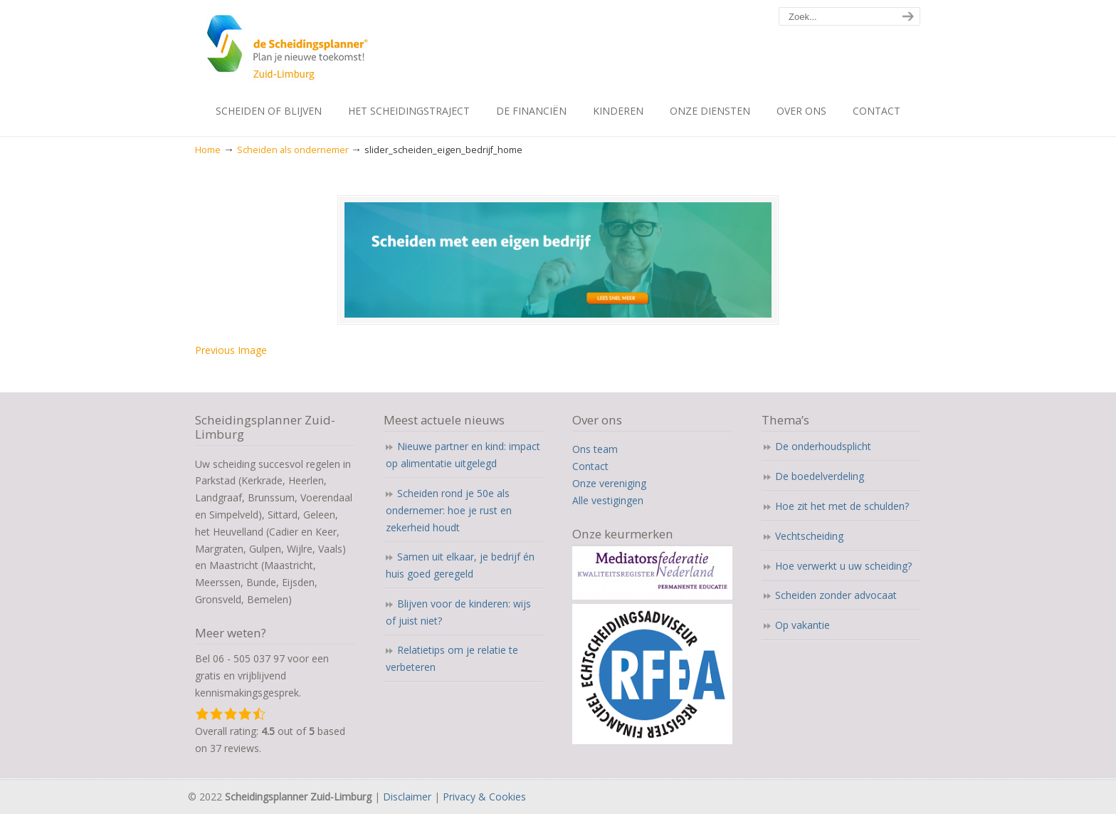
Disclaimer (407, 796)
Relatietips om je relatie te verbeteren (452, 658)
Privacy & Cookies (484, 796)
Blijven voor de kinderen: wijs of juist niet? (458, 612)
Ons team (595, 449)
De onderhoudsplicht (823, 446)
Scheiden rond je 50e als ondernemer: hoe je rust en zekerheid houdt (449, 510)
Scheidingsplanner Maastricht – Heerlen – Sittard (328, 49)
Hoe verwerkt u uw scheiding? (843, 566)
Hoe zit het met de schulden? (842, 506)
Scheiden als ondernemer (293, 150)
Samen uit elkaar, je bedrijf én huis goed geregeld (460, 565)
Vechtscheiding (809, 536)
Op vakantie (802, 625)
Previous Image (231, 350)
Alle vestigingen (607, 500)
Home (208, 150)
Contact (590, 466)
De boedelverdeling (819, 476)
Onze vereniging (609, 483)
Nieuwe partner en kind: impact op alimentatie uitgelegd (463, 454)
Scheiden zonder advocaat (836, 595)
